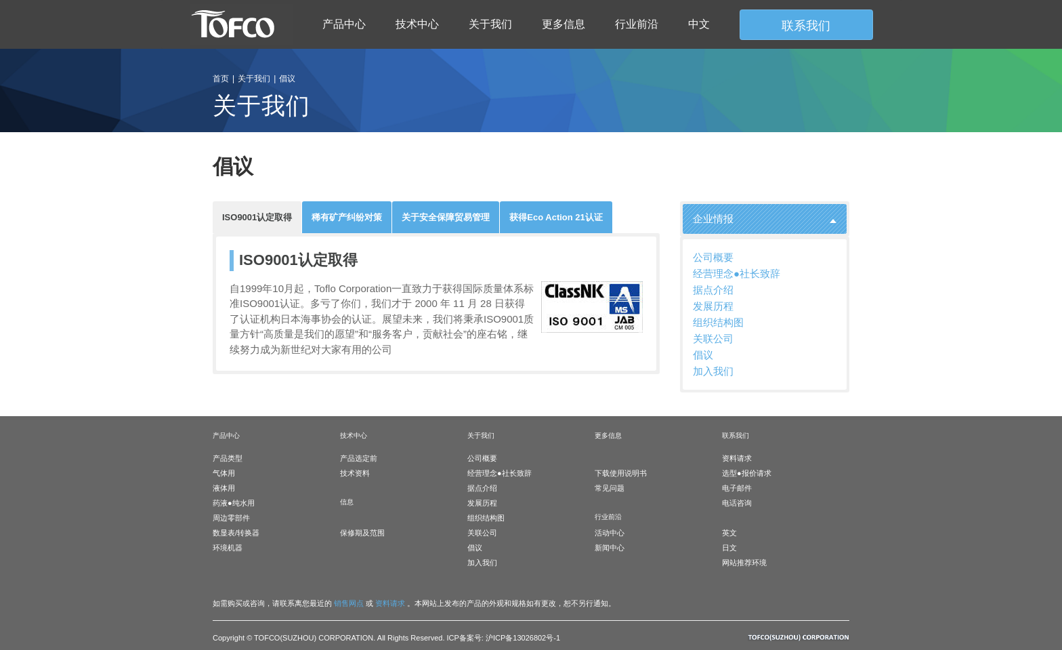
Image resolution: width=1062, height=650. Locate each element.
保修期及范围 (362, 533)
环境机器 (227, 548)
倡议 (703, 355)
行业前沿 (636, 24)
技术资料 (355, 473)
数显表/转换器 (236, 533)
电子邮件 (737, 488)
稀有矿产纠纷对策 (347, 217)
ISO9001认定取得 (257, 217)
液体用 (224, 488)
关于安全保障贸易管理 (446, 217)
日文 (729, 548)
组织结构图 (718, 322)
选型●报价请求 (746, 473)
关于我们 (490, 24)
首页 (221, 78)
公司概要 (713, 257)
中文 (699, 24)
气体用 (224, 473)
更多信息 (563, 24)
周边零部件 (231, 518)
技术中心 (417, 24)
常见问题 (609, 488)
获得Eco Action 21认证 (555, 217)
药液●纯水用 (234, 503)
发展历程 (713, 306)
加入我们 (713, 371)
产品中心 (344, 24)
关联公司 (713, 338)
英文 (729, 533)
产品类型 (227, 458)
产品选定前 (358, 458)
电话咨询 (737, 503)
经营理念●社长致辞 (736, 273)
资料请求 (737, 458)
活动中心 (609, 533)
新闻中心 (609, 548)
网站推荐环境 (744, 562)
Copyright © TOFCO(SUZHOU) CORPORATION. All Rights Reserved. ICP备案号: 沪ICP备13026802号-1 (386, 638)
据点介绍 (713, 290)
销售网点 (349, 603)
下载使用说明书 (621, 473)
